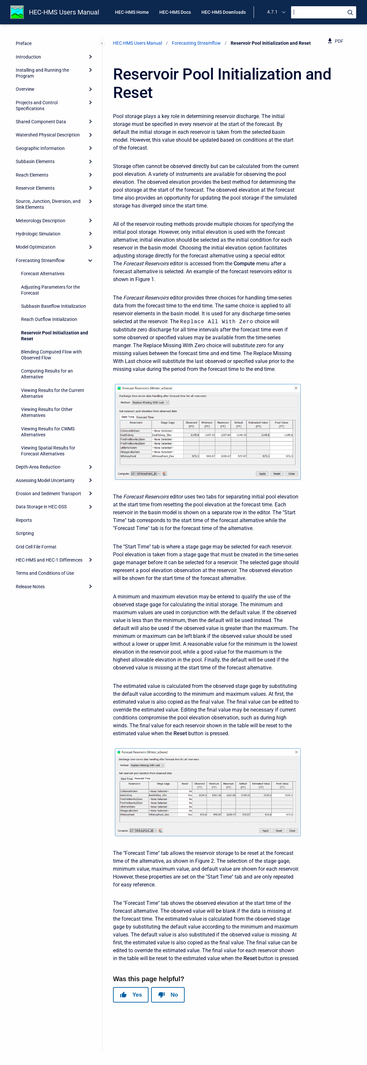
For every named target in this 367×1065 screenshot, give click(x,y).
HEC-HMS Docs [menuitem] (175, 12)
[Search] (323, 12)
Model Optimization (36, 247)
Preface (24, 43)
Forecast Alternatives (42, 273)
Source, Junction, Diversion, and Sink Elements (48, 204)
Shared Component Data (41, 121)
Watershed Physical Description (48, 134)
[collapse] (90, 260)
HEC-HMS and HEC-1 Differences (49, 560)
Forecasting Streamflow (40, 260)
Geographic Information (40, 148)
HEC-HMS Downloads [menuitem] (223, 12)
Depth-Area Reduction (38, 467)
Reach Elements (32, 175)
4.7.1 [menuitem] (272, 11)
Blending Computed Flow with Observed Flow (51, 354)
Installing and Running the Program (42, 73)
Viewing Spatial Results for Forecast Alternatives (48, 450)
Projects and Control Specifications (36, 105)
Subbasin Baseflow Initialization (53, 306)
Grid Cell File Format (36, 546)
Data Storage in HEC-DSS (41, 506)
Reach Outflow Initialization (49, 319)
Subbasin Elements (35, 161)
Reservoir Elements (35, 188)
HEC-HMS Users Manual (64, 12)
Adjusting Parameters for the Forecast (50, 290)
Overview (25, 89)
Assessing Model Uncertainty (45, 480)
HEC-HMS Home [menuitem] (132, 12)
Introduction (28, 57)
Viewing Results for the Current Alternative (52, 393)
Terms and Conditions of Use (45, 573)
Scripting (25, 533)
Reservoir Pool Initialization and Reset (54, 335)
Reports (24, 520)
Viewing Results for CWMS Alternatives (48, 431)
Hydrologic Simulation (38, 233)
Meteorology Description (40, 220)
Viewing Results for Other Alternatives (47, 412)
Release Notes (30, 586)
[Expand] (90, 56)
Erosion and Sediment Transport (48, 493)
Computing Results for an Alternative (47, 373)
